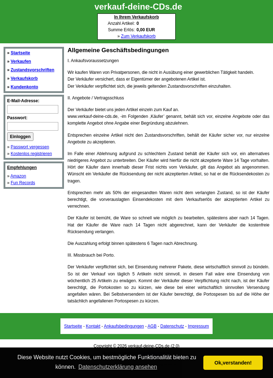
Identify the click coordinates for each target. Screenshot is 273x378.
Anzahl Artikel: (121, 23)
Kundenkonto (24, 86)
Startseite (20, 52)
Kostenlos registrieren (31, 153)
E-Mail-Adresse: (23, 100)
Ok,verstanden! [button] (233, 363)
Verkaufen (21, 61)
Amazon (18, 176)
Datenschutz (172, 326)
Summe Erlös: (121, 29)
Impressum (198, 326)
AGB (152, 326)
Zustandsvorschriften (32, 69)
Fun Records (23, 182)
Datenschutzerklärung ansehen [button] (117, 367)
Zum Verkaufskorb (138, 36)
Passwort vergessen (30, 146)
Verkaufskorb (24, 78)
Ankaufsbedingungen (124, 326)
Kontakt (93, 326)
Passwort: (17, 117)
